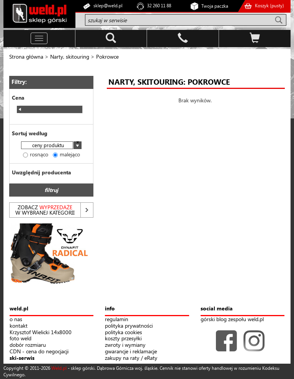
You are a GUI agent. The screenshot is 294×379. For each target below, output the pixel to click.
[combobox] (51, 146)
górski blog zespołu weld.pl (232, 319)
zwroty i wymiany (125, 345)
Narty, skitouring (69, 56)
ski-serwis (22, 358)
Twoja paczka (214, 6)
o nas (16, 319)
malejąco (66, 154)
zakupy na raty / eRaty (131, 358)
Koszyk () (269, 5)
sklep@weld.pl (107, 5)
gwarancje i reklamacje (131, 351)
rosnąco (35, 154)
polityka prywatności (129, 326)
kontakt (19, 326)
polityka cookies (123, 332)
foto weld (20, 338)
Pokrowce (107, 56)
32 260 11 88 (159, 5)
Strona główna (26, 56)
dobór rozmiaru (28, 345)
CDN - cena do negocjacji (39, 351)
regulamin (116, 319)
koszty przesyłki (123, 338)
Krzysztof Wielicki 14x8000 (41, 332)
